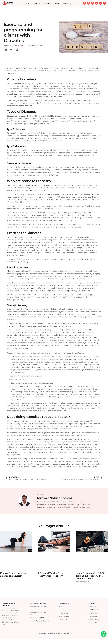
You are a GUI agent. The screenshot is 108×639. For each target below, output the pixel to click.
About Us (36, 3)
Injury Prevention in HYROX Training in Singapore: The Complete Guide (90, 576)
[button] (6, 49)
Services (47, 3)
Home (27, 3)
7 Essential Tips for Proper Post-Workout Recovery (51, 574)
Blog (57, 3)
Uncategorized (24, 45)
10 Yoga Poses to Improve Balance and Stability (13, 574)
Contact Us (67, 3)
